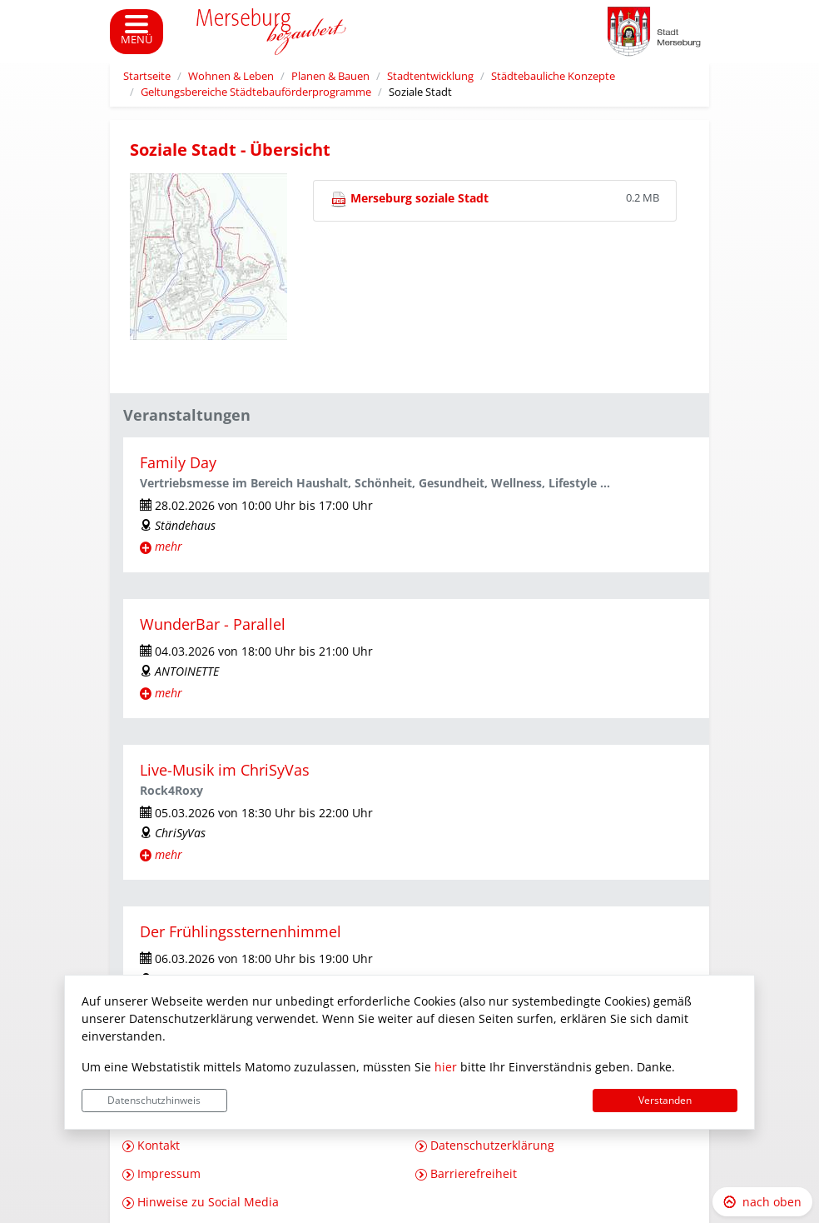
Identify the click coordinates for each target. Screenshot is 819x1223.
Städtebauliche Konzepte (553, 76)
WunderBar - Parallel (212, 624)
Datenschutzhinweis (154, 1100)
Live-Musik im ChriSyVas (225, 770)
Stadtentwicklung (430, 76)
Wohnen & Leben (231, 76)
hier (445, 1067)
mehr (168, 546)
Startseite (147, 76)
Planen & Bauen (330, 76)
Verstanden (665, 1100)
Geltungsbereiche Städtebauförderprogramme (256, 92)
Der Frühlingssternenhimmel (240, 931)
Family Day (178, 462)
